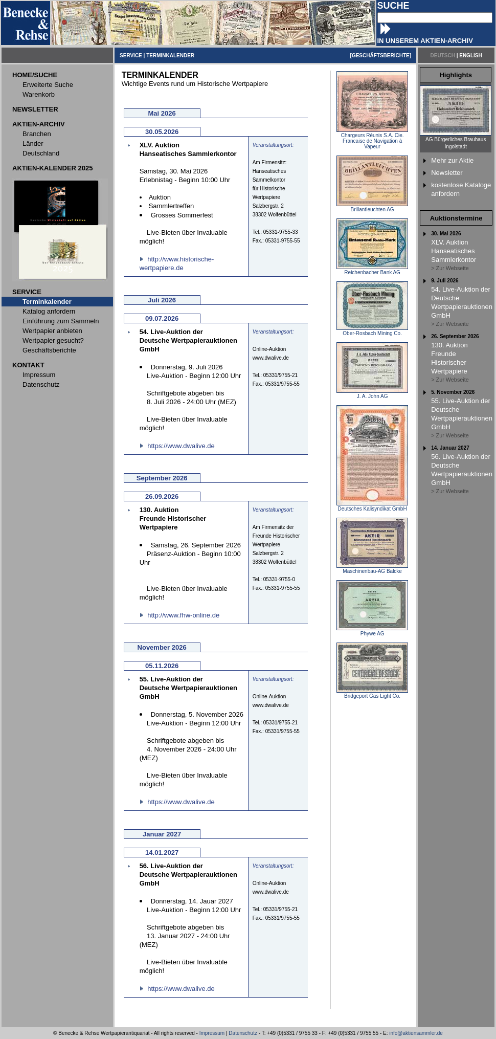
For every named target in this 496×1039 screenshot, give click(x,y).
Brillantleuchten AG (372, 207)
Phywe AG (372, 631)
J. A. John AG (372, 394)
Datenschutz (243, 1033)
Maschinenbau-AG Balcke (372, 569)
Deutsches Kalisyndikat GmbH (372, 506)
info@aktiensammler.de (416, 1033)
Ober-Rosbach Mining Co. (372, 331)
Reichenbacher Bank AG (372, 270)
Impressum (211, 1033)
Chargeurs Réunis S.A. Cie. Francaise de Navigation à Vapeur (372, 138)
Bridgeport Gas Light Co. (372, 694)
